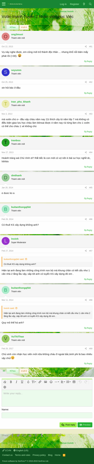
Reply (89, 61)
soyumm (16, 70)
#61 (90, 46)
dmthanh (16, 175)
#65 (90, 187)
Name (5, 409)
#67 (90, 251)
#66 (90, 219)
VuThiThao (17, 336)
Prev (13, 27)
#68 (90, 300)
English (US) (21, 450)
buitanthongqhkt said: (14, 259)
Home (58, 455)
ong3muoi (17, 34)
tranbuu (15, 140)
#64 (90, 152)
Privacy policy (39, 455)
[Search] (90, 4)
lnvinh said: (9, 308)
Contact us (7, 455)
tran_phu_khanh (21, 101)
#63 (90, 114)
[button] (4, 4)
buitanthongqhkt (21, 207)
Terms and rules (22, 455)
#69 (90, 348)
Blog (50, 455)
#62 (90, 82)
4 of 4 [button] (24, 27)
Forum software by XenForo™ (25, 461)
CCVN (6, 450)
